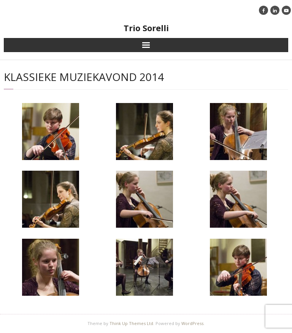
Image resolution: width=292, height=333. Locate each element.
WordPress (192, 323)
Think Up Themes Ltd (131, 323)
